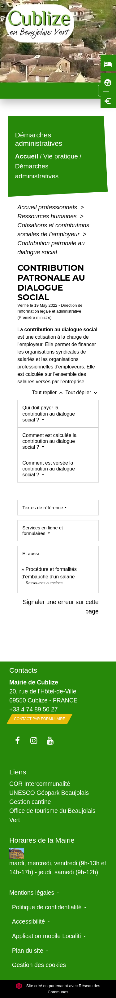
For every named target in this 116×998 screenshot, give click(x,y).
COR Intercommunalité (39, 783)
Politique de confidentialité (47, 907)
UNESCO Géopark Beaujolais (49, 792)
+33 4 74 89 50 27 (33, 709)
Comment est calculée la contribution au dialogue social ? (49, 441)
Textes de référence (42, 507)
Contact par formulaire (39, 719)
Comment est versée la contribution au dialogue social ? (48, 468)
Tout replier (49, 392)
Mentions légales (31, 892)
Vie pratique (60, 156)
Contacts (23, 670)
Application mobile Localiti (46, 936)
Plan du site (27, 950)
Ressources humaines (47, 216)
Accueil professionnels (48, 207)
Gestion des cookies (39, 964)
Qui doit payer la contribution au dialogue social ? (48, 413)
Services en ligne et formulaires (42, 530)
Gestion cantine (30, 801)
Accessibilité (28, 921)
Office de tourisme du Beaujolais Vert (52, 815)
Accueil (26, 156)
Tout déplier (82, 392)
